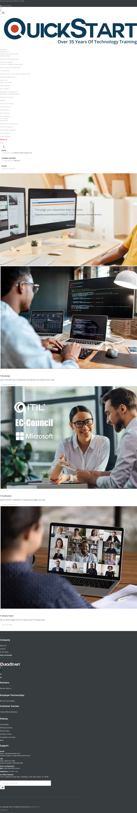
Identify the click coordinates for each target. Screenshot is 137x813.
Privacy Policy (4, 729)
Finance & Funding (6, 104)
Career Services (5, 107)
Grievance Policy (6, 733)
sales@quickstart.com (12, 752)
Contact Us (4, 809)
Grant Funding (5, 136)
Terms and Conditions (8, 812)
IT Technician (4, 71)
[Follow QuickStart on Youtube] (0, 676)
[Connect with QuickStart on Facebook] (0, 666)
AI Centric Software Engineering (11, 64)
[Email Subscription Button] (2, 786)
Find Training (4, 113)
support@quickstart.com (21, 754)
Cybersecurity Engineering (9, 59)
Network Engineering (7, 77)
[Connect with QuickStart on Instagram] (0, 673)
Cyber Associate (5, 82)
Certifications (4, 110)
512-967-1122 (13, 770)
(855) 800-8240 (18, 762)
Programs (3, 50)
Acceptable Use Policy (7, 736)
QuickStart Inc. (35, 806)
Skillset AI (3, 140)
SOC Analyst (4, 89)
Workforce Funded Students (10, 94)
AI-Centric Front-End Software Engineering (15, 74)
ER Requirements (6, 726)
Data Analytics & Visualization (10, 68)
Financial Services (6, 127)
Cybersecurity (5, 56)
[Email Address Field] (25, 782)
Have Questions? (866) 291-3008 (12, 1)
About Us (3, 644)
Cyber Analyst (5, 86)
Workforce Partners (7, 97)
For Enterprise (5, 116)
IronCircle (4, 80)
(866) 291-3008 (72, 225)
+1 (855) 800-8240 (8, 161)
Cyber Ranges (5, 133)
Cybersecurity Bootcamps (10, 54)
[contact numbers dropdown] (4, 146)
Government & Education (9, 124)
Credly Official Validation (9, 711)
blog (1, 143)
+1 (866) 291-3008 (8, 153)
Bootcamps (4, 52)
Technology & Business (8, 130)
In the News (4, 651)
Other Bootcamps (7, 62)
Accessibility (4, 723)
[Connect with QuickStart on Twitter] (1, 670)
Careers (3, 647)
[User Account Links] (0, 10)
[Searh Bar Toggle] (0, 8)
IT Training (4, 118)
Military (2, 100)
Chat (3, 168)
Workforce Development (9, 92)
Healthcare (4, 120)
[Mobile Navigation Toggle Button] (3, 13)
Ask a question (10, 168)
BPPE (2, 739)
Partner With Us (5, 687)
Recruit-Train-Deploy (7, 700)
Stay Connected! (6, 654)
